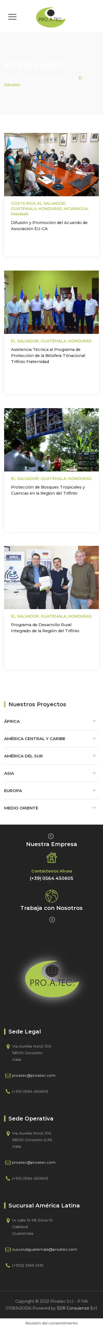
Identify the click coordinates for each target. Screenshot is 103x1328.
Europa (13, 790)
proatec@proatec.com (33, 1075)
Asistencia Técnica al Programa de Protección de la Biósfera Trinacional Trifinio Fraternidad (48, 355)
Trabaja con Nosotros (51, 908)
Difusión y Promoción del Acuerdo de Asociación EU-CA (49, 225)
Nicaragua (76, 208)
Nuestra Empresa (51, 844)
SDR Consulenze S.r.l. (77, 1308)
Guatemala (24, 208)
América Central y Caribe (34, 738)
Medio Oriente (21, 808)
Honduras (50, 208)
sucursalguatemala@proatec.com (44, 1249)
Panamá (19, 214)
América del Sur (23, 756)
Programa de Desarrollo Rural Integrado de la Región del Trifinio (45, 627)
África (12, 721)
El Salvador (51, 203)
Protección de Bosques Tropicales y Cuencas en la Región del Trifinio (48, 490)
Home (9, 77)
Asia (9, 773)
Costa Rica (23, 203)
